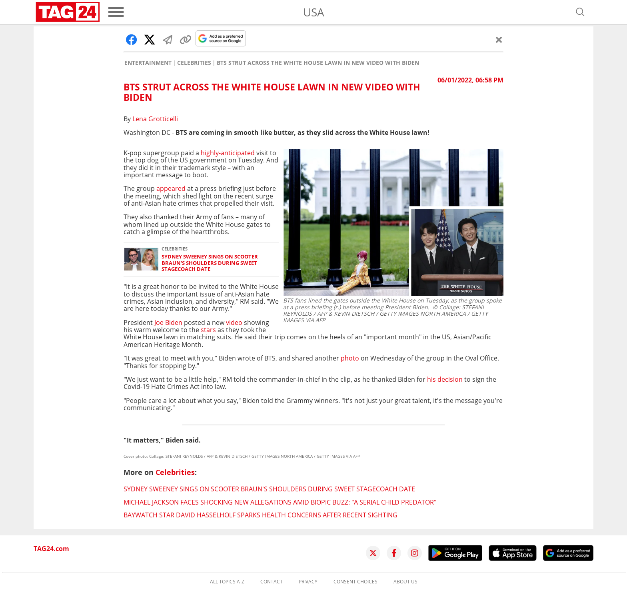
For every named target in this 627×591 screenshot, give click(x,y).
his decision (445, 379)
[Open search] (580, 12)
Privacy (308, 582)
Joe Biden (168, 322)
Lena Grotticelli (155, 118)
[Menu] (116, 12)
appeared (171, 188)
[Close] (499, 39)
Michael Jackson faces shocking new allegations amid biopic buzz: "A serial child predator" (280, 502)
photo (350, 358)
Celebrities (194, 63)
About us (405, 582)
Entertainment (148, 63)
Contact (271, 582)
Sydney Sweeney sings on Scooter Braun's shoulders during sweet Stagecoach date (210, 263)
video (234, 322)
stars (208, 329)
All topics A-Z (227, 582)
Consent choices (355, 582)
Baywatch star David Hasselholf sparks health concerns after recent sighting (260, 515)
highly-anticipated (228, 152)
